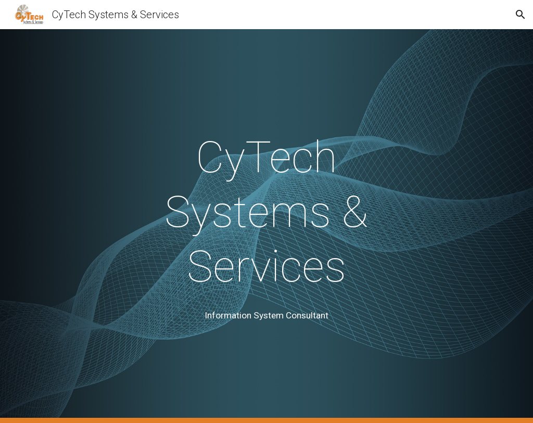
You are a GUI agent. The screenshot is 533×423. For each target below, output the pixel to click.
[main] (266, 212)
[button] (520, 14)
